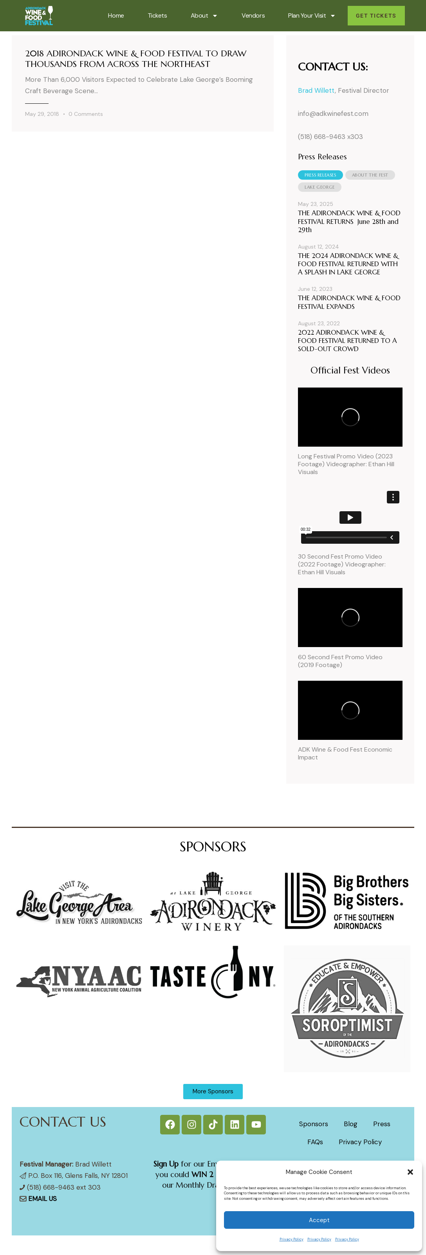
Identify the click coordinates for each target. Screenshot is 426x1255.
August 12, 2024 (318, 246)
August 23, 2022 (319, 323)
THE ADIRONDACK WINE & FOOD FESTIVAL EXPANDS (349, 302)
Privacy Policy (291, 1239)
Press (381, 1124)
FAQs (315, 1142)
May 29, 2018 (42, 113)
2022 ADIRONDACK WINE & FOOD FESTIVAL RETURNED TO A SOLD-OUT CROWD (347, 340)
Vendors (253, 15)
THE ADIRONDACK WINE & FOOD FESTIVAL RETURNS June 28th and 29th (349, 221)
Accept (319, 1220)
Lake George (320, 187)
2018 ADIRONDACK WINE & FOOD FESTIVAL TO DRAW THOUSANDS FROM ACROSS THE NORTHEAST (135, 59)
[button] (410, 1172)
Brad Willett (316, 90)
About (204, 15)
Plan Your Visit (312, 15)
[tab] (320, 175)
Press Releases (320, 175)
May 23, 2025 (315, 203)
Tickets (157, 15)
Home (116, 15)
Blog (350, 1124)
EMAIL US (42, 1198)
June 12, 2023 (315, 288)
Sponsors (313, 1124)
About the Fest (370, 175)
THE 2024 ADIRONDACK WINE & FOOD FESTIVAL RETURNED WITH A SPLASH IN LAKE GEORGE (348, 264)
